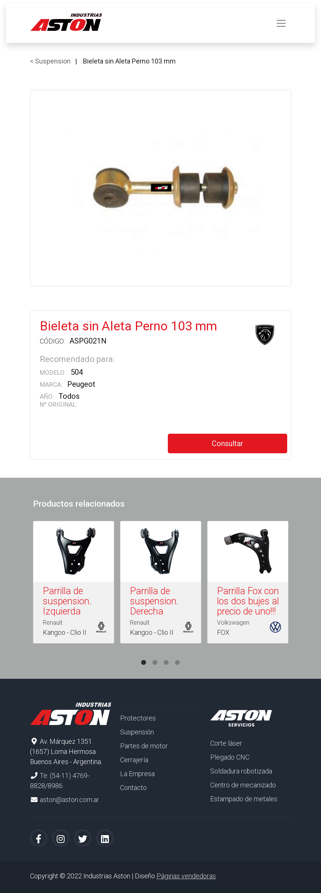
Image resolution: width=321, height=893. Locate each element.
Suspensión (137, 732)
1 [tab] (144, 655)
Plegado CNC (229, 757)
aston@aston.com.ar (69, 800)
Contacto (133, 788)
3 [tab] (166, 655)
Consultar (227, 443)
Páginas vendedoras (186, 876)
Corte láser (226, 743)
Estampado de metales (243, 799)
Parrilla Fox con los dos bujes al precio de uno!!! (248, 601)
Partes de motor (144, 746)
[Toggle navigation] (281, 23)
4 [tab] (177, 655)
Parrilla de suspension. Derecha (154, 601)
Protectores (138, 718)
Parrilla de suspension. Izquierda (67, 601)
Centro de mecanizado (243, 785)
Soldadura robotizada (241, 771)
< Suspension (50, 61)
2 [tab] (155, 655)
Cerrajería (134, 760)
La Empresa (137, 774)
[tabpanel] (73, 583)
